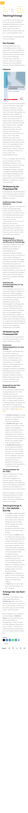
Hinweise (20, 6)
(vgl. (16, 409)
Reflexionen (21, 12)
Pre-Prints (20, 10)
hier (6, 33)
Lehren (19, 8)
